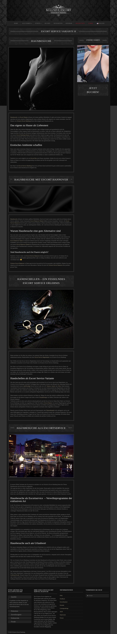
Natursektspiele (50, 410)
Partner (62, 618)
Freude (13, 622)
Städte (38, 23)
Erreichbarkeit (63, 602)
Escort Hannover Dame (16, 240)
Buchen (47, 23)
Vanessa (48, 386)
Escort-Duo (34, 158)
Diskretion (14, 611)
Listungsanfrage (64, 608)
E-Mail (90, 23)
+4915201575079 (80, 23)
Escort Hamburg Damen (23, 135)
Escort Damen (24, 117)
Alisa (59, 386)
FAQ (61, 595)
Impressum (63, 615)
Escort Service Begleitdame (42, 357)
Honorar (69, 23)
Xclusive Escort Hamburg (24, 121)
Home (16, 23)
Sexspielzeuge (43, 397)
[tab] (19, 597)
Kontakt (62, 605)
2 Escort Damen (47, 403)
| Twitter (90, 595)
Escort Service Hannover (33, 256)
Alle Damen (27, 23)
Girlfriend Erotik (14, 575)
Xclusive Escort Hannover (17, 263)
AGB (61, 611)
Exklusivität (15, 618)
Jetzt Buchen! (93, 97)
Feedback (62, 598)
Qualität (13, 597)
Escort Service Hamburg (25, 165)
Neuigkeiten (58, 23)
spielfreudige (26, 386)
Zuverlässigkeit (16, 615)
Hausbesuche (13, 117)
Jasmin (53, 386)
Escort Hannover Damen (37, 221)
